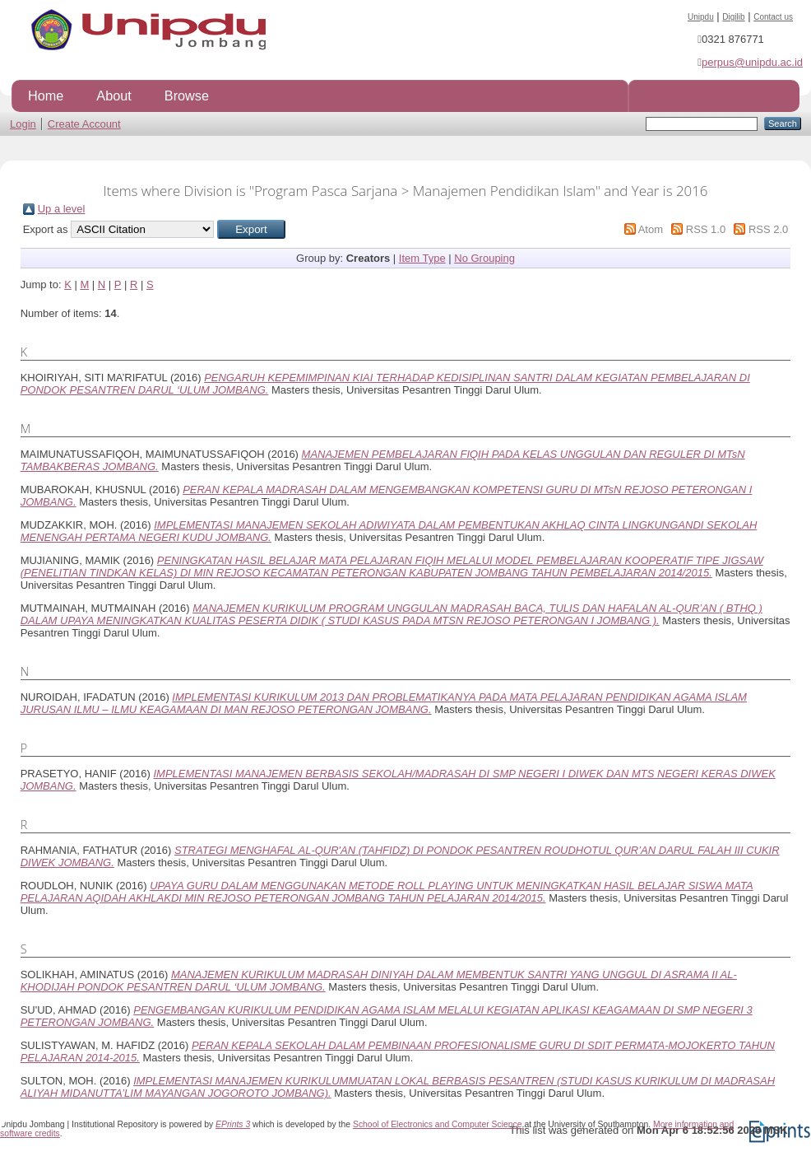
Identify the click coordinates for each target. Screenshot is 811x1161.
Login (23, 124)
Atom (650, 229)
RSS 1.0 (705, 229)
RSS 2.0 (768, 229)
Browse (187, 95)
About (113, 95)
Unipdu (701, 16)
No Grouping (484, 258)
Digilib (733, 16)
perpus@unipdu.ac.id (752, 62)
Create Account (84, 124)
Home (45, 95)
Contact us (773, 16)
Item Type (422, 258)
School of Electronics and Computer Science (437, 1124)
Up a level (62, 209)
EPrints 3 (232, 1124)
